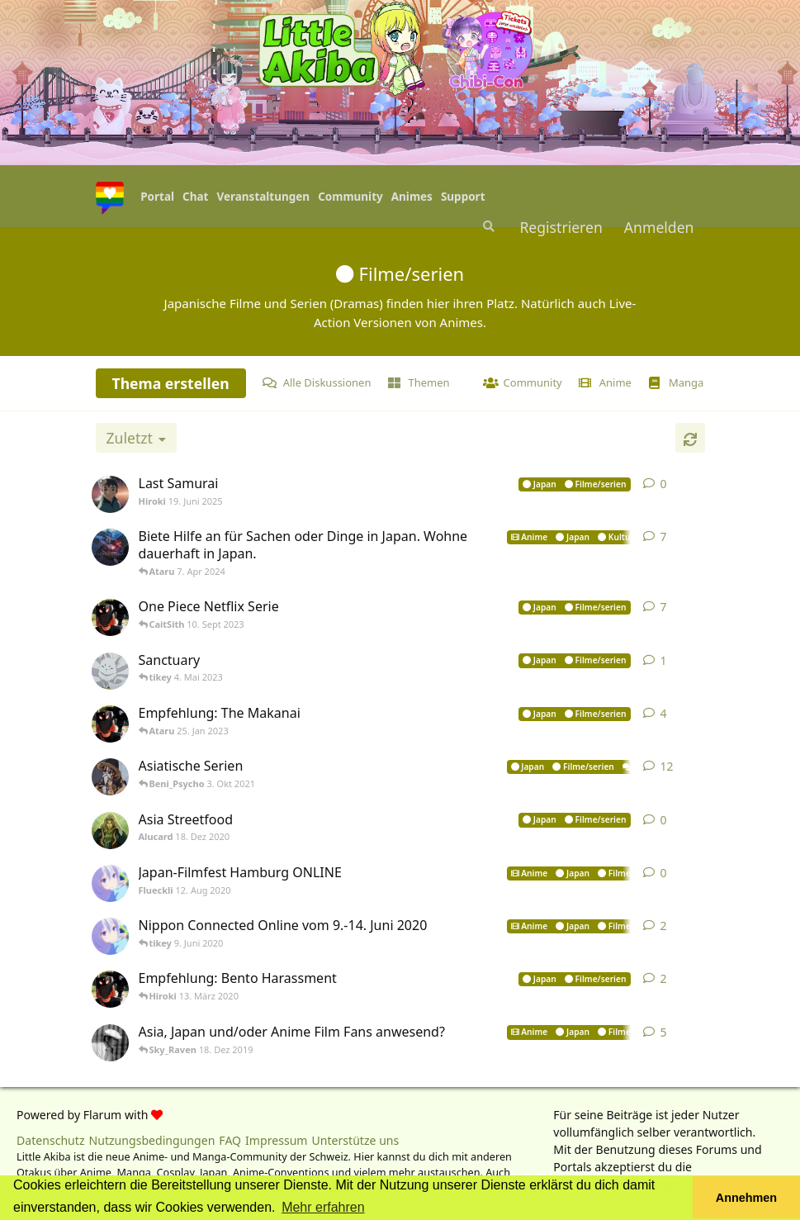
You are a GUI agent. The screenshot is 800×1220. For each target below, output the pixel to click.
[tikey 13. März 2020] (112, 989)
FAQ (230, 1140)
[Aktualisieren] (690, 438)
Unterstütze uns (356, 1140)
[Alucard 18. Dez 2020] (112, 830)
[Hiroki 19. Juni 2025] (112, 494)
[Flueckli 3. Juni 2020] (112, 936)
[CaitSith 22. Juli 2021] (112, 776)
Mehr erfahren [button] (323, 1207)
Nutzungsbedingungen (152, 1140)
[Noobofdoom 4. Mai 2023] (112, 671)
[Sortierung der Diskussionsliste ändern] (136, 438)
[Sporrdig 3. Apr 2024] (112, 547)
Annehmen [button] (746, 1197)
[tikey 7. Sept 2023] (112, 617)
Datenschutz (51, 1140)
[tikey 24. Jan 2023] (112, 724)
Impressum (276, 1140)
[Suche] (487, 226)
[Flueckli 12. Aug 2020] (112, 883)
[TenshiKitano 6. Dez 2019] (112, 1042)
